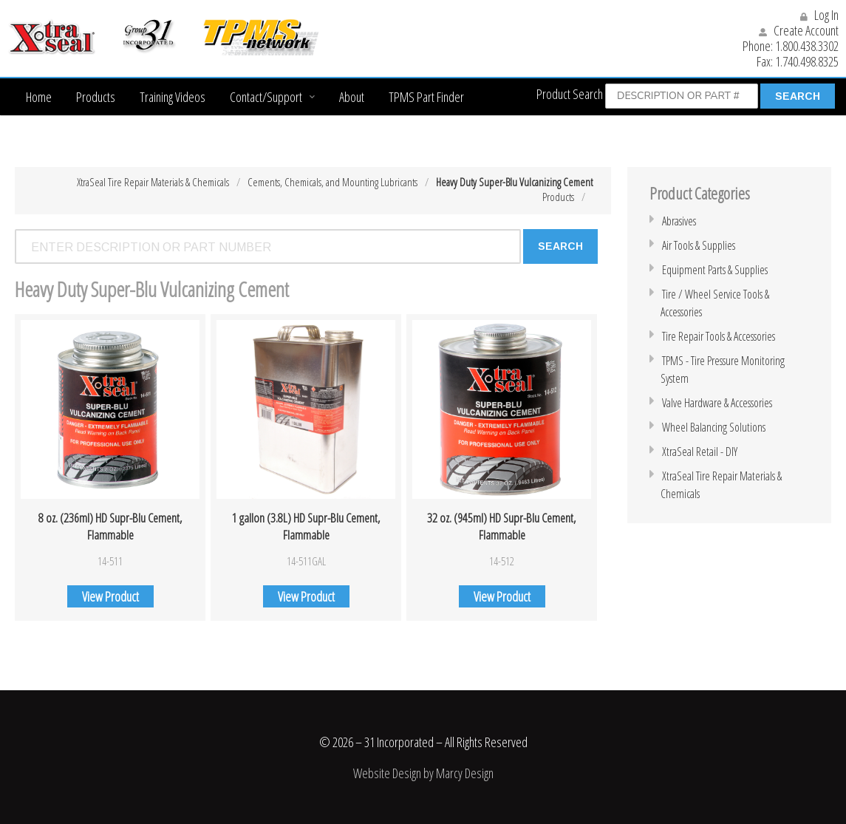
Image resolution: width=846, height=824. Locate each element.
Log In (819, 15)
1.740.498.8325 (807, 61)
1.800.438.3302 (807, 46)
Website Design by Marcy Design (423, 772)
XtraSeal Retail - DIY (699, 451)
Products (95, 97)
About (351, 97)
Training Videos (172, 97)
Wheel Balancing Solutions (713, 427)
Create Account (799, 30)
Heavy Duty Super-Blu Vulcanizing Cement (514, 181)
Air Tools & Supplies (698, 245)
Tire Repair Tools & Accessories (718, 336)
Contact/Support (266, 97)
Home (39, 97)
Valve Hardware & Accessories (717, 403)
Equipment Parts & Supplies (715, 270)
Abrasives (679, 221)
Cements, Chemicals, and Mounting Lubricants (332, 181)
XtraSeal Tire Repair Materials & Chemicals (153, 181)
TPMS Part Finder (426, 97)
